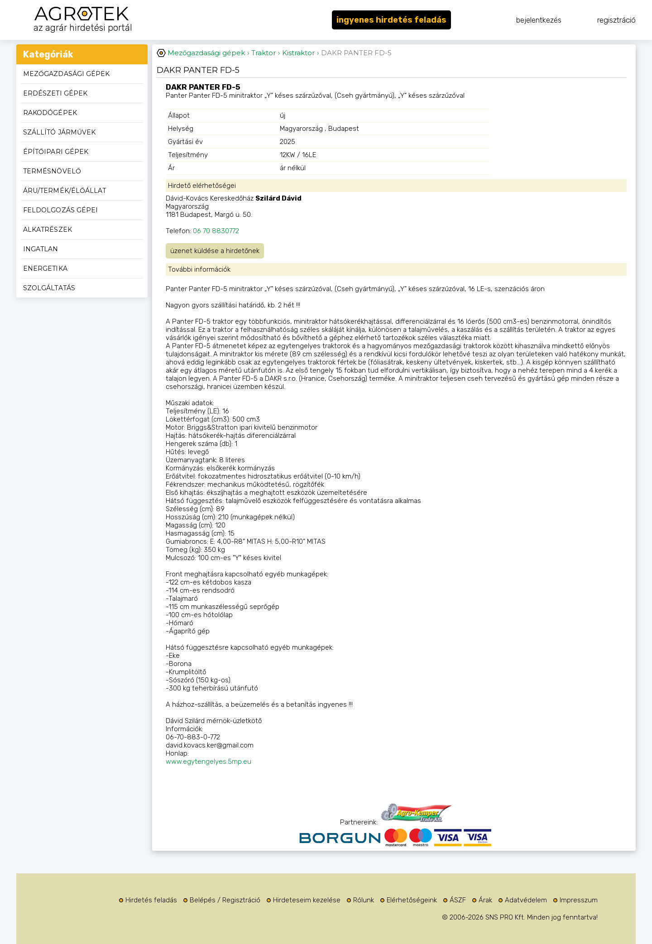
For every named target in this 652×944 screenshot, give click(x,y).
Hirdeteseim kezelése (306, 900)
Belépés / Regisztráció (225, 900)
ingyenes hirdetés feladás (391, 20)
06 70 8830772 (216, 231)
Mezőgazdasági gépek (66, 74)
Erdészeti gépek (55, 93)
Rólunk (363, 900)
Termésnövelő (52, 171)
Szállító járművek (59, 132)
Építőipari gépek (55, 152)
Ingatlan (40, 249)
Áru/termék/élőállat (64, 191)
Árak (485, 900)
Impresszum (579, 900)
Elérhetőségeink (412, 900)
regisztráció (616, 19)
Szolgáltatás (49, 288)
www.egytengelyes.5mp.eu (208, 761)
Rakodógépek (50, 113)
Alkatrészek (47, 229)
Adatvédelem (526, 900)
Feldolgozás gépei (60, 210)
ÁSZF (458, 900)
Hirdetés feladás (151, 900)
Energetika (45, 268)
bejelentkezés (538, 19)
